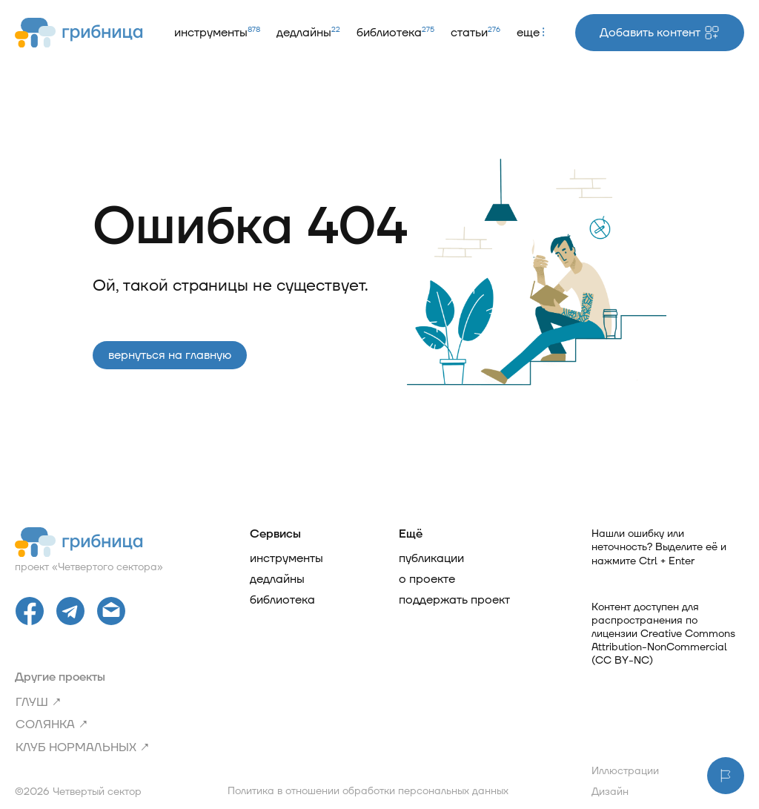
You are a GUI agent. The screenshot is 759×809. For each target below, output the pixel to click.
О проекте (427, 579)
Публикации (431, 558)
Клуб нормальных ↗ (83, 747)
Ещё (410, 534)
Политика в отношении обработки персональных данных (368, 791)
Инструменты (217, 32)
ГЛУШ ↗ (39, 702)
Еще (531, 32)
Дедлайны (308, 32)
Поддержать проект (454, 600)
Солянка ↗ (52, 724)
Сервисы (275, 534)
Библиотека (395, 32)
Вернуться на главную (169, 355)
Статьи (475, 32)
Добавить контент (660, 32)
